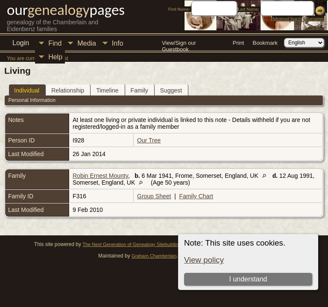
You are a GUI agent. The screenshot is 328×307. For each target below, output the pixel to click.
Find (55, 43)
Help (55, 57)
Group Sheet (154, 196)
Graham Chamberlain (154, 255)
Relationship (67, 90)
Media (86, 43)
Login (20, 42)
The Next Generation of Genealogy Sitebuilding (131, 244)
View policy (204, 259)
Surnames (315, 18)
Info (117, 43)
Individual (26, 90)
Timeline (107, 90)
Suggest (171, 90)
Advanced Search (287, 18)
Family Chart (196, 196)
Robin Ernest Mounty (100, 175)
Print (238, 43)
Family (139, 90)
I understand (248, 279)
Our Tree (149, 140)
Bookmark (265, 43)
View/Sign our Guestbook (179, 44)
